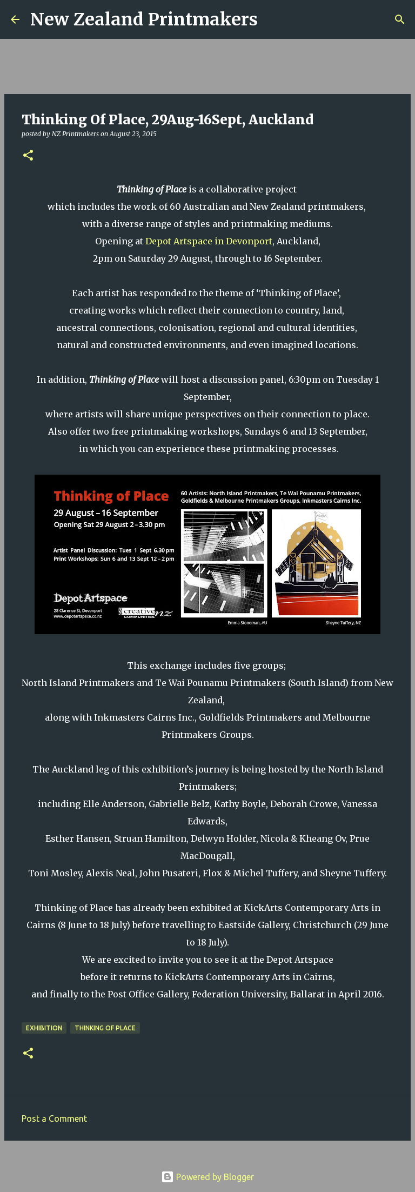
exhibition (44, 1027)
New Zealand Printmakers (144, 19)
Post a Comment (54, 1118)
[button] (28, 156)
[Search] (272, 19)
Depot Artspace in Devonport (208, 241)
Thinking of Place (105, 1027)
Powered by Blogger (207, 1177)
